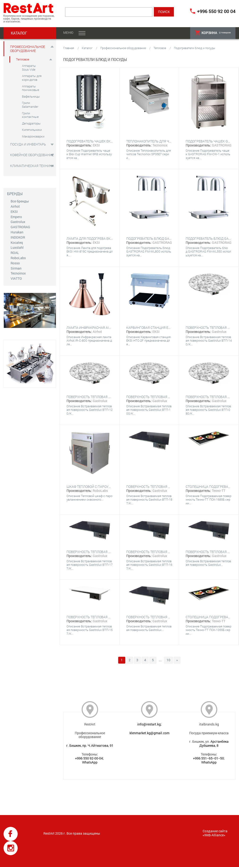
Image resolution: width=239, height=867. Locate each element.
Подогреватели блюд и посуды (194, 48)
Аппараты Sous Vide (29, 68)
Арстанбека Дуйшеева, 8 (214, 743)
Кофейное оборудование (32, 155)
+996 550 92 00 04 (216, 11)
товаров (213, 32)
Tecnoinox (18, 273)
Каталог (87, 48)
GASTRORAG (20, 227)
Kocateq (17, 242)
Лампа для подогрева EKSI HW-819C (97, 238)
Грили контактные (30, 115)
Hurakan (17, 232)
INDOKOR (18, 237)
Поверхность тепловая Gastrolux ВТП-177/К (105, 551)
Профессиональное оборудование (27, 48)
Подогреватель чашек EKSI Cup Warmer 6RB (104, 141)
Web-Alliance (214, 835)
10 (168, 660)
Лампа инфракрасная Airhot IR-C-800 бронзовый (109, 327)
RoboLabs (18, 258)
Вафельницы (31, 96)
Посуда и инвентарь (28, 144)
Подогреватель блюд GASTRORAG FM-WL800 (163, 238)
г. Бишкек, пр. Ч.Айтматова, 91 (89, 745)
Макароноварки (33, 136)
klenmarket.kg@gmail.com (149, 733)
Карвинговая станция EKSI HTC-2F (155, 327)
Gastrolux (18, 221)
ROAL (15, 252)
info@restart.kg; (149, 724)
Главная (68, 48)
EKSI (14, 211)
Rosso (15, 263)
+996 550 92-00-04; (89, 758)
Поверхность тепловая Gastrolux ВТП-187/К (165, 486)
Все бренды (20, 201)
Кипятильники (32, 130)
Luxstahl (17, 247)
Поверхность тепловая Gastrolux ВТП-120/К (105, 397)
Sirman (16, 268)
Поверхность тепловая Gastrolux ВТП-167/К (165, 551)
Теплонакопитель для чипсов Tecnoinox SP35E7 (168, 141)
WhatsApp (89, 762)
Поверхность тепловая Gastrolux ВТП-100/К (165, 397)
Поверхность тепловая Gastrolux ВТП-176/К (165, 617)
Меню (68, 32)
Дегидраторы (31, 123)
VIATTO (16, 278)
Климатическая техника (32, 165)
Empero (16, 217)
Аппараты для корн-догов (32, 78)
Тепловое (22, 59)
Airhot (15, 206)
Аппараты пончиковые (30, 88)
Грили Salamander (30, 105)
